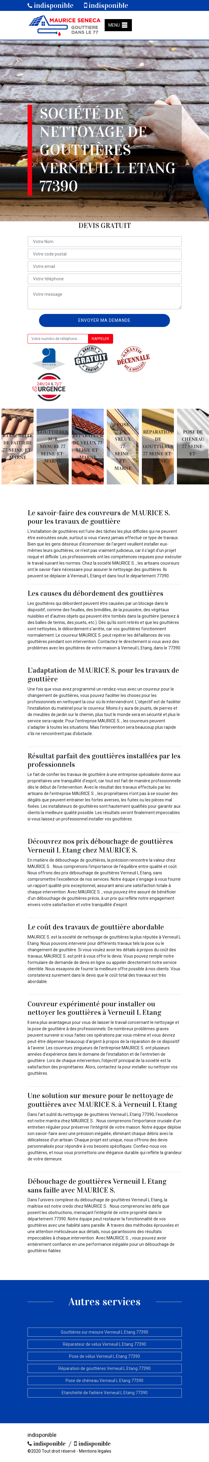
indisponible (50, 5)
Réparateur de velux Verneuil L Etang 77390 (104, 1344)
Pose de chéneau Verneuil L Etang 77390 (104, 1380)
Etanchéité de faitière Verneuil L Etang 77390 (105, 1392)
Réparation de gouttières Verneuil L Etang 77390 (104, 1368)
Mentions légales (95, 1451)
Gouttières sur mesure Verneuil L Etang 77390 (104, 1332)
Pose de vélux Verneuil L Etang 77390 (104, 1356)
